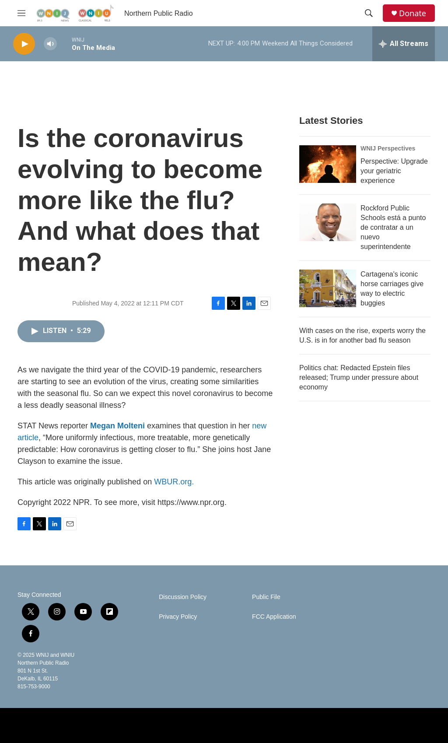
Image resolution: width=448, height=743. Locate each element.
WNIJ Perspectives (387, 148)
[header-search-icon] (368, 13)
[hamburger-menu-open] (21, 13)
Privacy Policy (178, 616)
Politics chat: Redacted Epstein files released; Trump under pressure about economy (358, 377)
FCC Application (274, 616)
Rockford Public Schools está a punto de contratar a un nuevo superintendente (393, 227)
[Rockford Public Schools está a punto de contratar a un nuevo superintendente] (327, 222)
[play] (24, 44)
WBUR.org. (174, 481)
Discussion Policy (182, 597)
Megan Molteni (117, 425)
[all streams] (403, 43)
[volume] (50, 44)
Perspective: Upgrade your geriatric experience (394, 171)
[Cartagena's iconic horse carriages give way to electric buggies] (327, 288)
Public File (266, 597)
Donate (412, 13)
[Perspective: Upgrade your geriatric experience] (327, 164)
